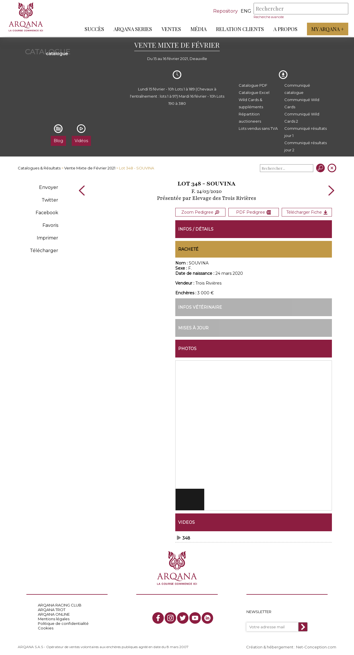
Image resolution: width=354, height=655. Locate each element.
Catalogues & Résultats (39, 168)
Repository (225, 11)
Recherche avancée (269, 17)
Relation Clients (240, 29)
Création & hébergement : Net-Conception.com (291, 645)
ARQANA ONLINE (54, 612)
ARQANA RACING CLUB (59, 603)
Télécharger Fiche (307, 211)
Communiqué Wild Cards (301, 103)
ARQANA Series (133, 29)
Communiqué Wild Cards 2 (301, 117)
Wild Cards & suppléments (251, 103)
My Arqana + (327, 29)
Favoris (50, 225)
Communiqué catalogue (297, 89)
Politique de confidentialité (63, 622)
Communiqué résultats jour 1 (305, 132)
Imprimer (47, 238)
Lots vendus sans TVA (258, 128)
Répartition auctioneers (250, 117)
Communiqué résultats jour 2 (305, 146)
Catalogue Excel (254, 92)
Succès (94, 29)
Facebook (47, 212)
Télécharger (44, 250)
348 (186, 536)
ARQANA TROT (51, 608)
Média (198, 29)
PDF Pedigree (253, 211)
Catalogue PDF (253, 85)
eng (246, 11)
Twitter (50, 200)
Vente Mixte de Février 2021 (89, 168)
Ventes (171, 29)
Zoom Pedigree (200, 211)
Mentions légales (53, 617)
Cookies (45, 626)
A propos (285, 29)
